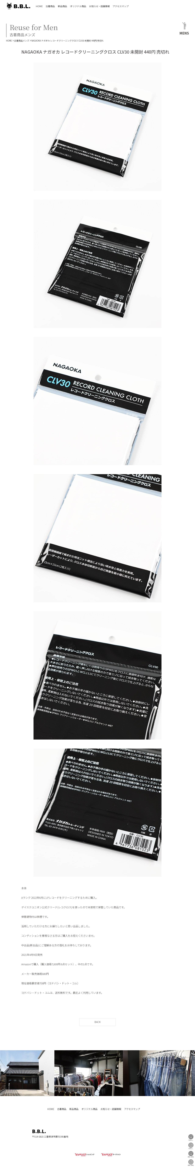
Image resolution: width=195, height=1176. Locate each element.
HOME (39, 6)
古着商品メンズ (21, 40)
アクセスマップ (121, 6)
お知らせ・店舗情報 (99, 6)
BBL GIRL (191, 1162)
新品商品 (62, 6)
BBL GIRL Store (191, 1154)
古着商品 (50, 6)
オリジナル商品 (78, 6)
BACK (97, 1022)
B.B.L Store (191, 1137)
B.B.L (18, 6)
